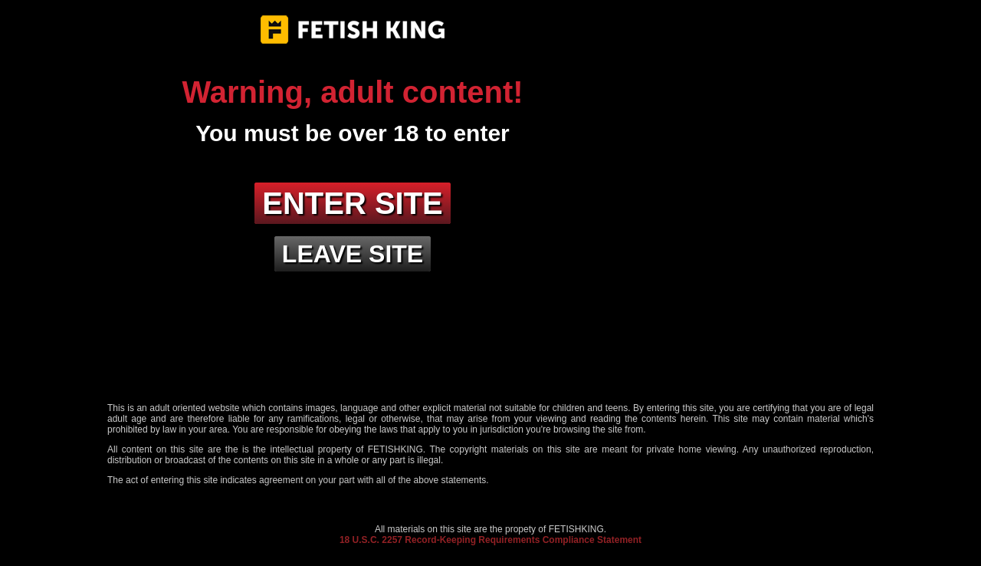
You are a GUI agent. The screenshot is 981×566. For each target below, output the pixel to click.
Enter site (352, 203)
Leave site (352, 254)
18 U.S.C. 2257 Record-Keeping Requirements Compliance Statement (490, 540)
